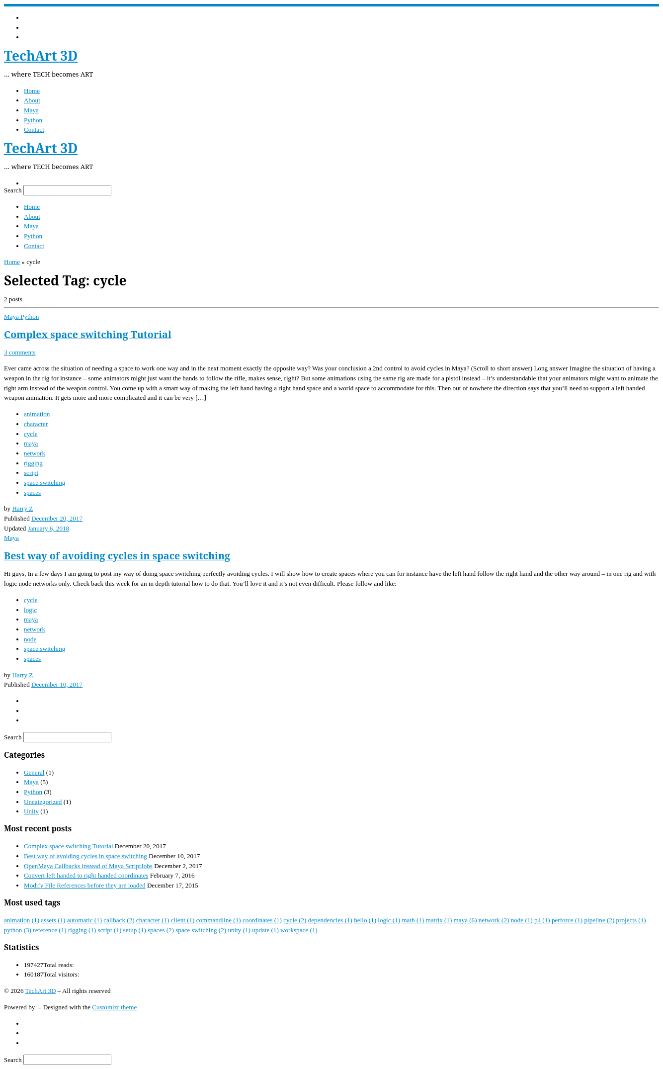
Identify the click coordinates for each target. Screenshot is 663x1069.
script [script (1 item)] (110, 930)
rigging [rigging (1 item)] (82, 930)
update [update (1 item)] (265, 930)
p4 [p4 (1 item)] (542, 920)
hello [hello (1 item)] (365, 920)
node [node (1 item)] (522, 920)
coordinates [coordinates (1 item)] (262, 920)
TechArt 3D (40, 990)
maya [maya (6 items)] (465, 920)
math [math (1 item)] (413, 920)
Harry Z (22, 508)
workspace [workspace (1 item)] (299, 930)
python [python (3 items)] (17, 930)
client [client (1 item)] (183, 920)
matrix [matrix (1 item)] (438, 920)
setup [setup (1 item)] (134, 930)
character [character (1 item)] (152, 920)
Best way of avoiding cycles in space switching (117, 555)
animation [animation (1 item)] (21, 920)
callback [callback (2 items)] (118, 920)
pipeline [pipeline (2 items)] (599, 920)
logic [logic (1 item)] (389, 920)
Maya (31, 782)
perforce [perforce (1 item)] (567, 920)
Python (33, 792)
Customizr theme (114, 1007)
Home (12, 262)
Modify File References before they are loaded (85, 885)
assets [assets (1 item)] (53, 920)
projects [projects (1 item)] (631, 920)
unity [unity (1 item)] (239, 930)
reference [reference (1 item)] (49, 930)
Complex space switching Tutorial (87, 334)
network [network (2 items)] (494, 920)
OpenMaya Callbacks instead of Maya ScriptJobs (88, 866)
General (34, 772)
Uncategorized (43, 801)
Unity (31, 811)
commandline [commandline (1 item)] (218, 920)
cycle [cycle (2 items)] (294, 920)
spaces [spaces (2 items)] (161, 930)
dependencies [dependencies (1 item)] (330, 920)
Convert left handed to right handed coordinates (86, 875)
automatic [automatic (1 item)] (84, 920)
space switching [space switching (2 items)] (200, 930)
